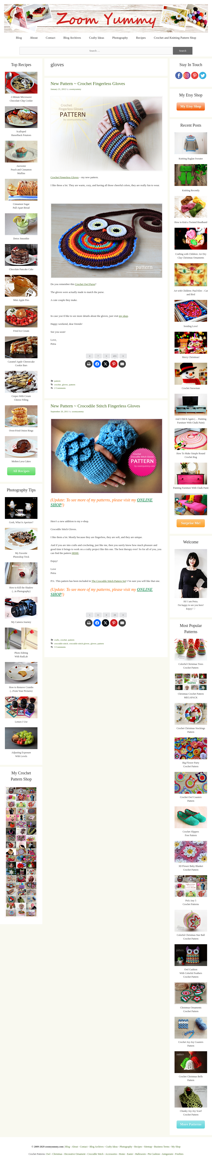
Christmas (57, 1154)
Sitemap (148, 1146)
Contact (50, 37)
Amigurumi (167, 1154)
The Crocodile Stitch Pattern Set (109, 581)
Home (122, 1154)
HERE (75, 553)
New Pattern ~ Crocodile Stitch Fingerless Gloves (95, 405)
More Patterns (190, 1124)
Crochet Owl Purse (85, 284)
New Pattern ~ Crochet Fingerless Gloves (88, 83)
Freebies (179, 1154)
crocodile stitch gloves (79, 643)
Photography (120, 37)
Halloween (140, 1154)
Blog (19, 37)
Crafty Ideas (96, 37)
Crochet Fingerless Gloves (65, 177)
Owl (48, 1154)
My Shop (175, 1146)
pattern (57, 381)
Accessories (111, 1154)
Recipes (141, 37)
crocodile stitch (61, 643)
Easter (130, 1154)
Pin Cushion (154, 1154)
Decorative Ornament (75, 1154)
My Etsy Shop (190, 106)
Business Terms (161, 1146)
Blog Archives (72, 37)
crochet (57, 384)
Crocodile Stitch (95, 1154)
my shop (123, 315)
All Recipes (21, 471)
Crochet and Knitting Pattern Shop (175, 37)
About (34, 37)
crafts (56, 640)
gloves (65, 384)
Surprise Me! (191, 523)
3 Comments (60, 647)
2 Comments (60, 388)
